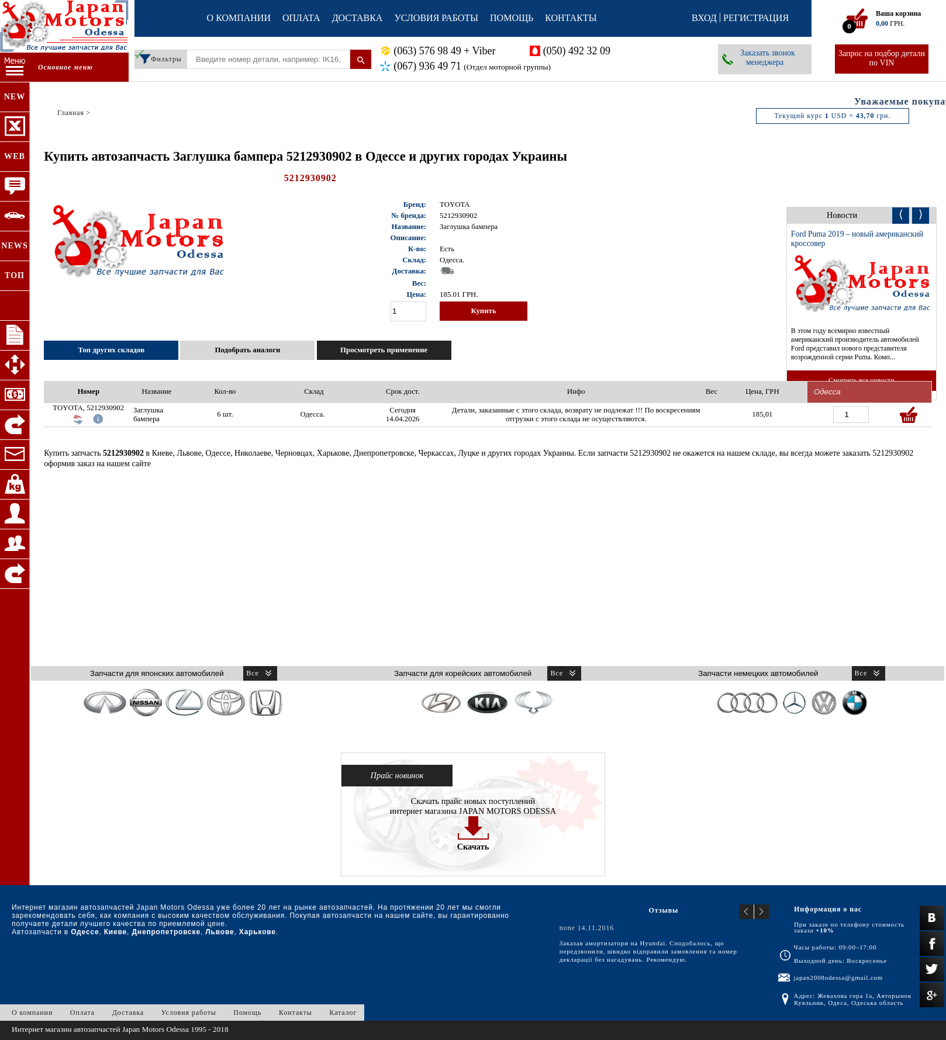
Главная (70, 113)
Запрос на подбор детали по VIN (881, 58)
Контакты (570, 18)
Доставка (357, 18)
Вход (704, 18)
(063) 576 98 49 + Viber (444, 51)
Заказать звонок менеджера (767, 57)
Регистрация (756, 18)
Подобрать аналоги (248, 350)
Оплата (301, 18)
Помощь (511, 18)
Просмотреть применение (383, 350)
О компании (239, 18)
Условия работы (436, 18)
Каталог (343, 1012)
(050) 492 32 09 (577, 51)
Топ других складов (111, 350)
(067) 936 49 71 (472, 66)
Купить (483, 311)
